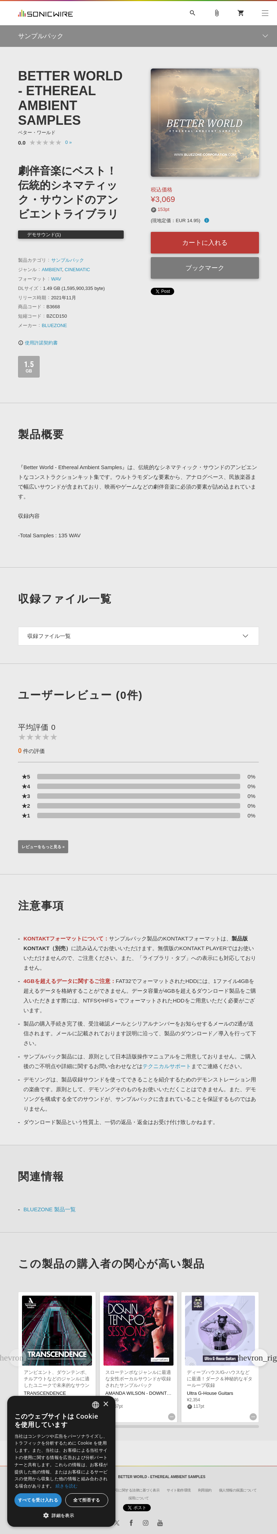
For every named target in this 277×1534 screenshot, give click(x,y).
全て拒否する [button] (86, 1500)
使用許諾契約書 (38, 342)
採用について (138, 1498)
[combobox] (95, 1405)
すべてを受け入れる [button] (38, 1500)
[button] (259, 1357)
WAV (56, 279)
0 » (68, 142)
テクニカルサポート (166, 1066)
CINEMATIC (77, 269)
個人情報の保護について (238, 1490)
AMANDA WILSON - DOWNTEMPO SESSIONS (155, 1393)
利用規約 (205, 1490)
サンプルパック (67, 260)
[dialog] (61, 1461)
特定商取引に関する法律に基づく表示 (130, 1490)
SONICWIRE (45, 13)
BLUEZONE (54, 325)
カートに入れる (205, 242)
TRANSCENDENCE (45, 1393)
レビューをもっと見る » (43, 847)
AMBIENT (52, 269)
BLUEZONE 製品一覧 (49, 1209)
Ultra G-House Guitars (210, 1393)
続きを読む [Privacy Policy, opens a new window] (67, 1486)
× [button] (105, 1404)
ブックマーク (204, 268)
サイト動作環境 (179, 1490)
